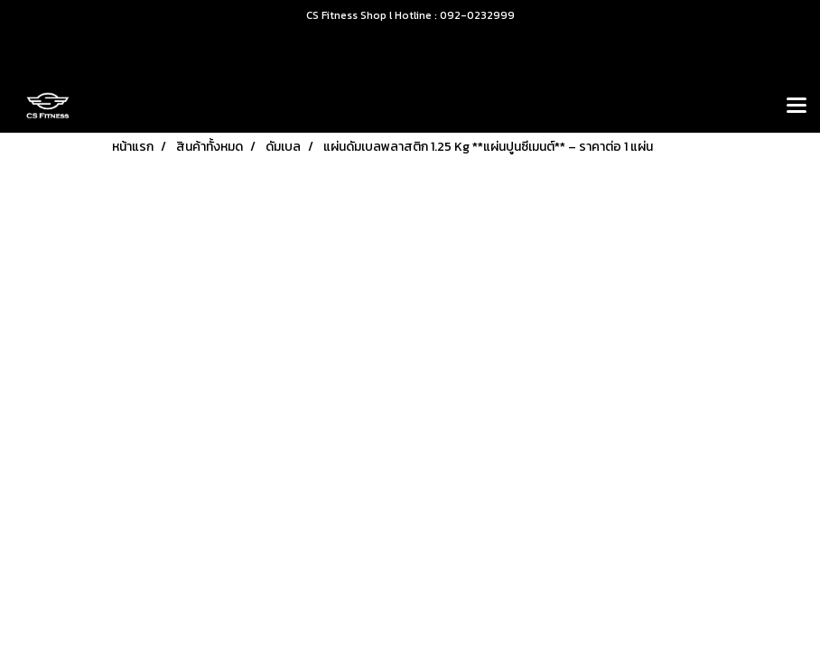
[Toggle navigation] (796, 106)
